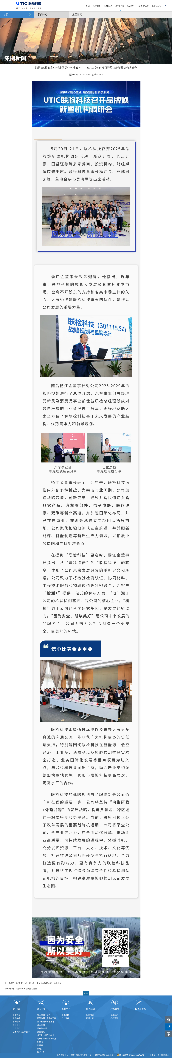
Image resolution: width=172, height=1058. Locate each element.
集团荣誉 (16, 1022)
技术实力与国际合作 (21, 1032)
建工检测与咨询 (43, 1015)
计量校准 (41, 1032)
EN (164, 5)
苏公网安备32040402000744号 (130, 1055)
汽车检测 (41, 1025)
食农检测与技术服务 (45, 1022)
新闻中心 (119, 6)
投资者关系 (143, 6)
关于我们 (97, 6)
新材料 (40, 1045)
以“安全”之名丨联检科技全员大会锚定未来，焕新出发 (38, 983)
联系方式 (156, 6)
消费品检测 (42, 1028)
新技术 (40, 1042)
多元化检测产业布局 (45, 1035)
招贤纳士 (90, 1015)
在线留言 (114, 1018)
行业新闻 (65, 1018)
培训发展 (90, 1018)
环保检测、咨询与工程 (46, 1018)
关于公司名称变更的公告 (26, 989)
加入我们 (131, 6)
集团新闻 (77, 14)
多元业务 (108, 6)
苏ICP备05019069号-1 (104, 1055)
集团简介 (16, 1015)
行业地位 (16, 1028)
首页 (88, 6)
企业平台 (16, 1025)
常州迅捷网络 (163, 1055)
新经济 (40, 1049)
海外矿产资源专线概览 (46, 1039)
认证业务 (41, 1052)
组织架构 (16, 1018)
